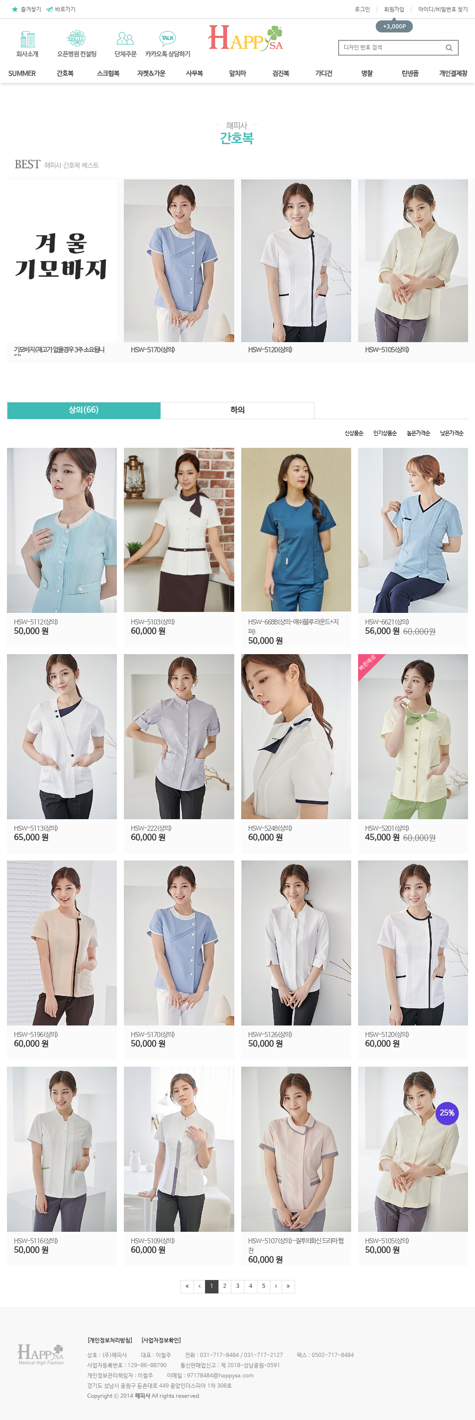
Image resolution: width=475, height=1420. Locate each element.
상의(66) (84, 410)
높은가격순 (418, 433)
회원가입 (394, 9)
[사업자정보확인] (161, 1340)
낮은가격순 (451, 433)
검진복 (280, 73)
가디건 (323, 73)
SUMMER (22, 73)
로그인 (362, 9)
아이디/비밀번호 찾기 (443, 9)
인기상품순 (385, 433)
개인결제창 (453, 73)
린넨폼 (410, 73)
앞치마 (237, 73)
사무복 (194, 73)
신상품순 (354, 433)
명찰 (366, 73)
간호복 (65, 73)
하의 (237, 410)
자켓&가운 (151, 73)
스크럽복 (108, 73)
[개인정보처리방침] (110, 1340)
